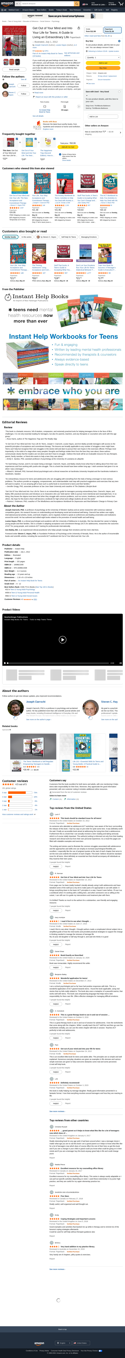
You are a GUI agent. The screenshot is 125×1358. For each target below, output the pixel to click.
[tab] (56, 796)
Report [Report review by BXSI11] (52, 1256)
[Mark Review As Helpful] (56, 864)
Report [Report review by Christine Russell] (52, 1155)
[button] (3, 10)
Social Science (45, 21)
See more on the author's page (38, 717)
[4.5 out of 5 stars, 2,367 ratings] (17, 205)
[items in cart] (121, 4)
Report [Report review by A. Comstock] (67, 1035)
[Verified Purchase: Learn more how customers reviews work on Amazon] (73, 821)
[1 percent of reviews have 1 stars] (19, 807)
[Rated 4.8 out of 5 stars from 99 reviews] (89, 764)
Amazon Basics (28, 10)
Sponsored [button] (6, 727)
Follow (23, 86)
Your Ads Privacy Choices (89, 1348)
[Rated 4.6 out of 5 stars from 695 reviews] (39, 764)
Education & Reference (30, 21)
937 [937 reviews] (66, 271)
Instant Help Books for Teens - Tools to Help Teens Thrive (28, 617)
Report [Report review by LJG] (67, 1101)
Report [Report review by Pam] (67, 1069)
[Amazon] (7, 4)
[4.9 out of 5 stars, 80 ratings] (106, 203)
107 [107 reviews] (44, 271)
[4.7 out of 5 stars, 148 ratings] (38, 203)
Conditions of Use (32, 1348)
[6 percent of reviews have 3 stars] (19, 798)
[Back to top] (62, 1329)
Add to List (94, 117)
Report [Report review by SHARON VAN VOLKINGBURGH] (52, 1206)
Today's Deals (61, 10)
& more (59, 45)
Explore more (48, 127)
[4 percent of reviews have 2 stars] (19, 803)
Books (51, 10)
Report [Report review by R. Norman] (67, 908)
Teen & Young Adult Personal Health (25, 590)
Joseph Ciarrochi (41, 45)
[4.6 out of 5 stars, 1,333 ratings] (62, 203)
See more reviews (57, 1109)
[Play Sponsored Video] (33, 744)
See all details (38, 113)
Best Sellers (41, 10)
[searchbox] (47, 3)
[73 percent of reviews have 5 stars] (19, 790)
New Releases (75, 10)
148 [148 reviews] (22, 271)
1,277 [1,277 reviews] (89, 271)
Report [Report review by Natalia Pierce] (52, 1183)
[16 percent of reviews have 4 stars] (19, 794)
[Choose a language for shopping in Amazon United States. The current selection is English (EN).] (84, 4)
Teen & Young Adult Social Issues (24, 593)
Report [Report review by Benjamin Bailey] (67, 1001)
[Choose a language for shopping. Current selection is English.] (61, 1340)
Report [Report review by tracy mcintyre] (67, 942)
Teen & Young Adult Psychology (22, 587)
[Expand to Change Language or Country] (69, 1341)
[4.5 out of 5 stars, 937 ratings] (83, 203)
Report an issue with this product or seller (50, 94)
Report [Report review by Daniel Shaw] (67, 965)
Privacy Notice (44, 1348)
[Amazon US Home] (39, 1341)
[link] (29, 140)
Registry (114, 10)
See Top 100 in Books (44, 585)
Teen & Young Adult (14, 21)
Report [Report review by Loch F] (67, 864)
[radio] (93, 30)
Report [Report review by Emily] (52, 1233)
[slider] (58, 660)
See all (23, 79)
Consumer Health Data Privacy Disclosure (65, 1348)
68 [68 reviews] (110, 271)
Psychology (55, 21)
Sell (107, 10)
